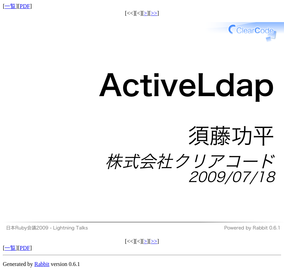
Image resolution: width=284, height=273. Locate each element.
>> (154, 13)
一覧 (10, 6)
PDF (25, 6)
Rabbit (42, 264)
